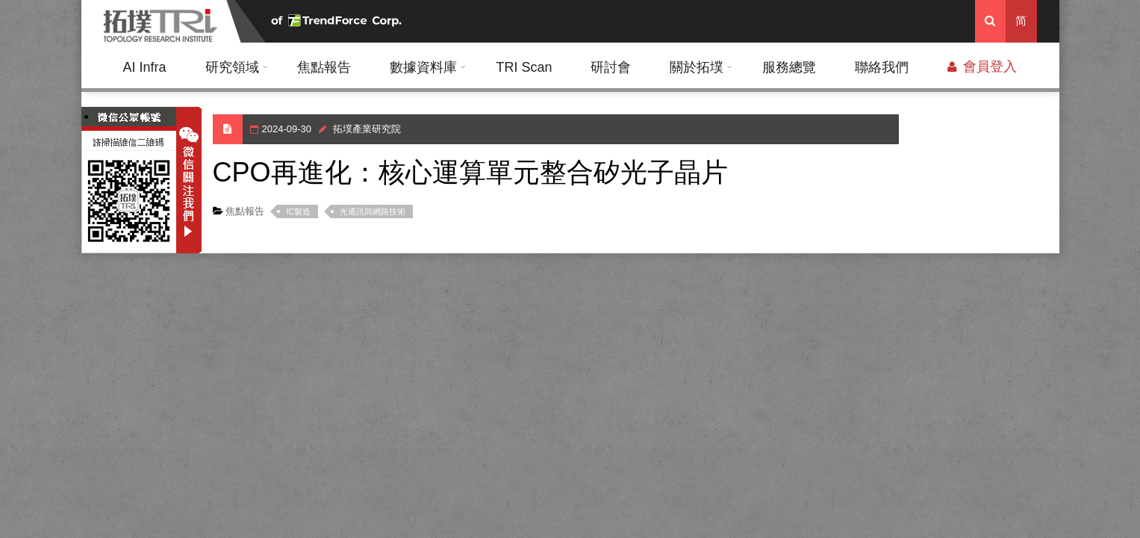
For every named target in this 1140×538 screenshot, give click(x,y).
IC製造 (298, 211)
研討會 (611, 67)
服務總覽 (789, 67)
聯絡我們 (882, 67)
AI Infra (144, 67)
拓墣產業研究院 (367, 128)
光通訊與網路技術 (372, 211)
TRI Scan (524, 67)
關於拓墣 (696, 67)
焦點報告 (324, 67)
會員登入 (982, 66)
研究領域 (232, 67)
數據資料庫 (423, 67)
